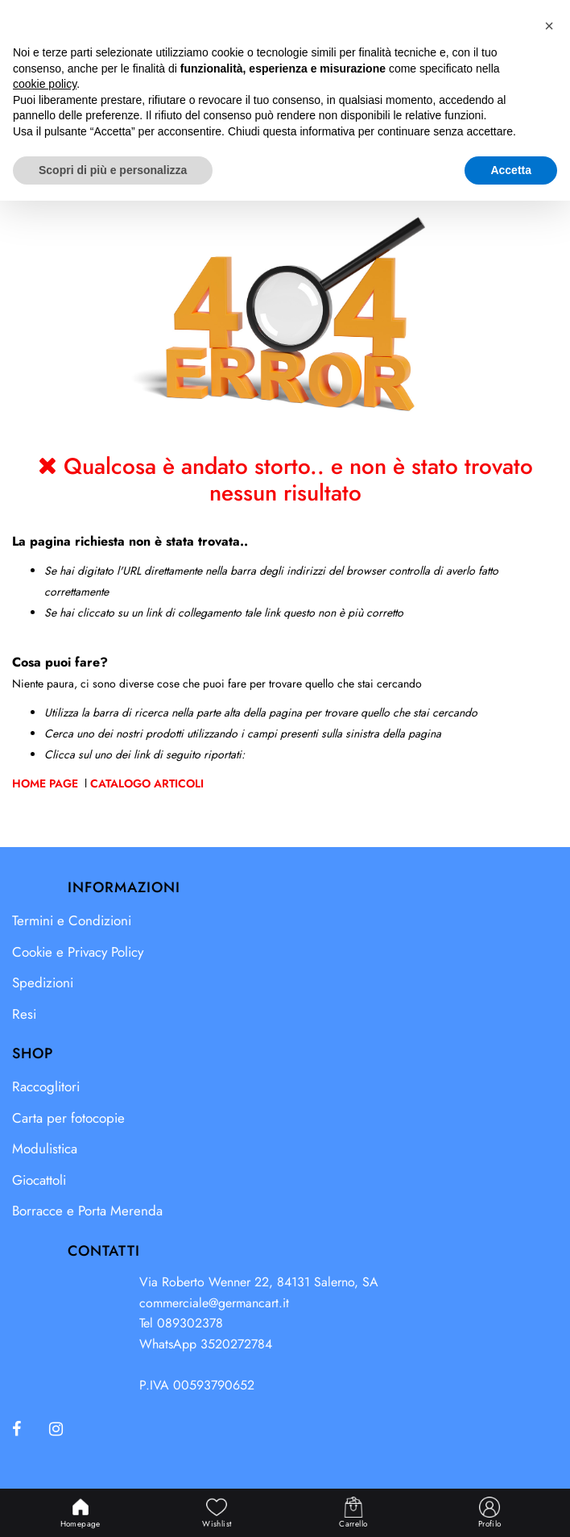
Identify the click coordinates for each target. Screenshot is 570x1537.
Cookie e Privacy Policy (77, 952)
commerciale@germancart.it (214, 1303)
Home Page (46, 783)
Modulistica (44, 1148)
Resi (24, 1014)
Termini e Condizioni (71, 920)
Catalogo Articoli (147, 783)
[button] (474, 30)
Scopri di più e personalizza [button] (113, 1505)
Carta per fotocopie (68, 1118)
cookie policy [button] (44, 1420)
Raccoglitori (46, 1086)
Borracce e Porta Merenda (87, 1210)
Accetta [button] (510, 1505)
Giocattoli (39, 1180)
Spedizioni (42, 982)
